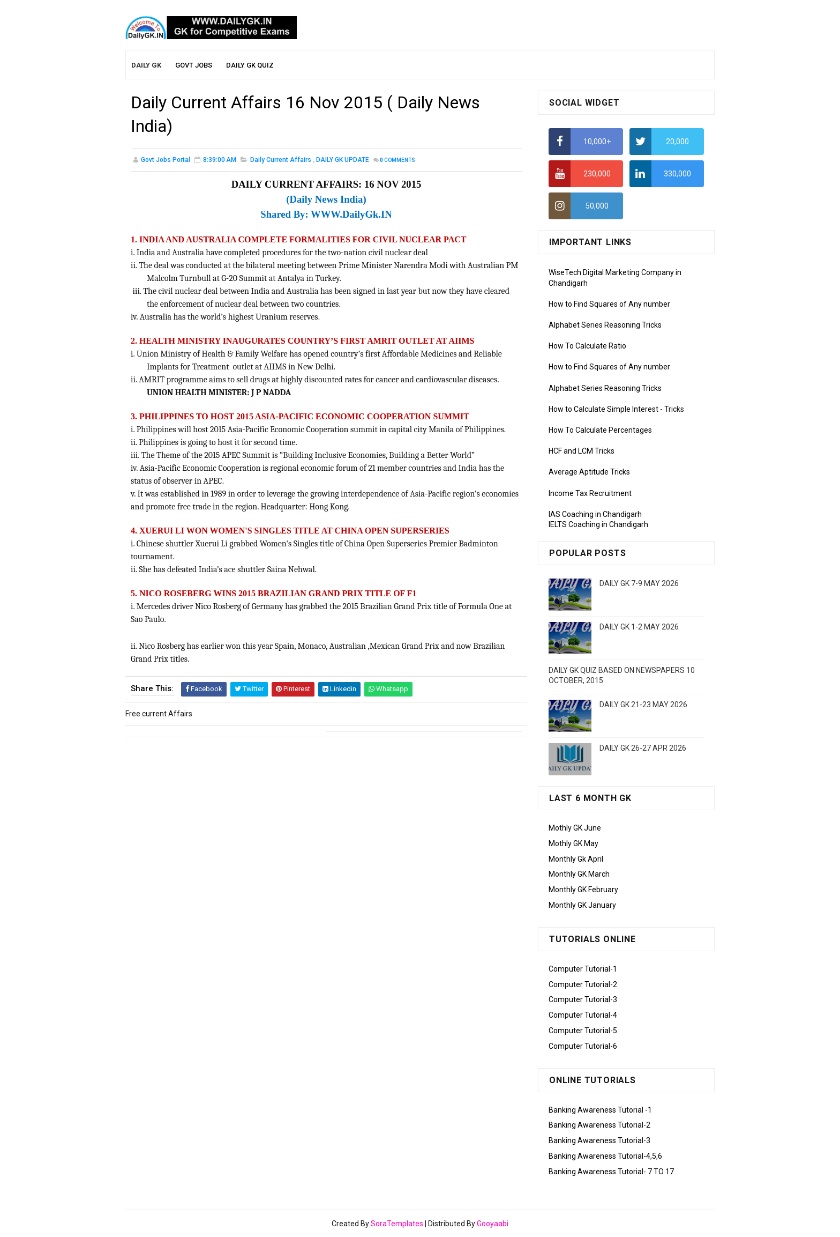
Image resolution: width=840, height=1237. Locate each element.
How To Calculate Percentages (600, 430)
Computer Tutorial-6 (583, 1046)
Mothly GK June (575, 828)
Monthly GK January (582, 905)
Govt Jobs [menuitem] (193, 65)
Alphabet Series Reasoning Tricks (605, 325)
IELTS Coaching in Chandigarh (598, 524)
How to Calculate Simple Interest (603, 409)
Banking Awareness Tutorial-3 (599, 1140)
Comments (397, 160)
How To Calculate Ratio (587, 346)
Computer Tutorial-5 (583, 1030)
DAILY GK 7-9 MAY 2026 (639, 583)
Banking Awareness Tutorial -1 (600, 1110)
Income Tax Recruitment (590, 493)
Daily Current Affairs (280, 160)
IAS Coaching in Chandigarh (595, 514)
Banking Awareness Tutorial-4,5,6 (605, 1156)
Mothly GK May (573, 843)
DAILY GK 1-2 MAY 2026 (639, 627)
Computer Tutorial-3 (583, 999)
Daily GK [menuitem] (146, 65)
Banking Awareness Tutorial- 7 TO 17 (611, 1171)
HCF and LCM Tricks (581, 451)
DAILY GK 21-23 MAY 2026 (643, 704)
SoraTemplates (397, 1223)
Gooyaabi (492, 1223)
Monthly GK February (583, 889)
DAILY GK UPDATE (342, 160)
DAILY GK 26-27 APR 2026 (642, 748)
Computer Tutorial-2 (583, 984)
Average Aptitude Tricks (589, 472)
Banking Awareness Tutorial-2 (599, 1125)
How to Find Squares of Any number (609, 304)
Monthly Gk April (576, 859)
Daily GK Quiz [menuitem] (250, 65)
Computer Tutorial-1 (583, 969)
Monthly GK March (579, 874)
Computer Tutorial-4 (583, 1015)
